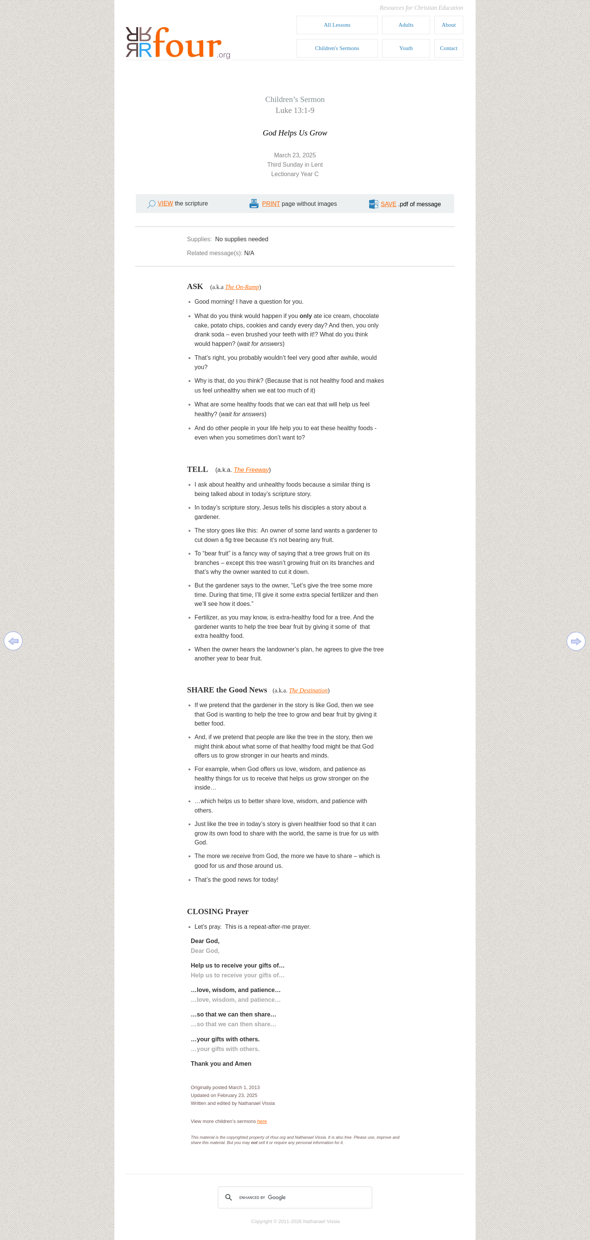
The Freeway (251, 470)
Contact (449, 48)
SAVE (389, 204)
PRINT (271, 204)
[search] (293, 1197)
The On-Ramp (242, 287)
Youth (406, 48)
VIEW (165, 203)
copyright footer (295, 1217)
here (262, 1121)
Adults (406, 25)
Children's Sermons (337, 48)
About (449, 25)
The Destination (308, 690)
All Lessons (337, 25)
